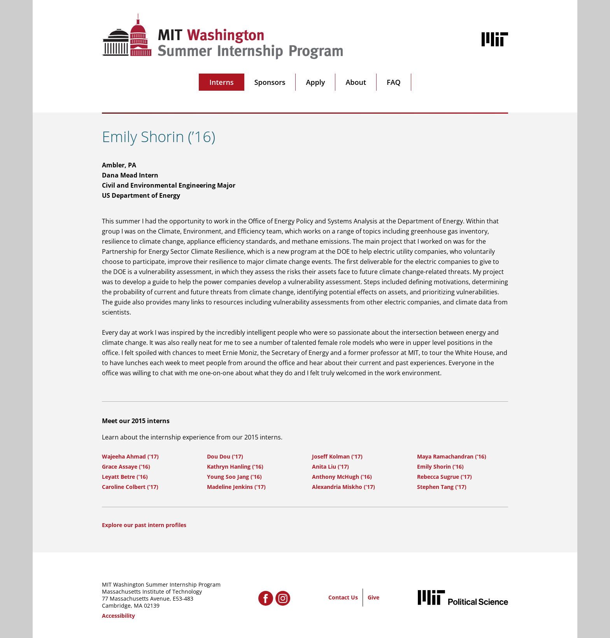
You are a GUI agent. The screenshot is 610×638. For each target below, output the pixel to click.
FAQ (394, 82)
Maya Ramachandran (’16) (451, 456)
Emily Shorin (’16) (440, 466)
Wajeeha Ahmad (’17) (130, 456)
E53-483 (183, 598)
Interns (221, 82)
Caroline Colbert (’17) (130, 486)
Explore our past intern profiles (144, 525)
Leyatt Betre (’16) (125, 476)
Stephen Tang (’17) (441, 486)
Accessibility (118, 615)
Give (373, 597)
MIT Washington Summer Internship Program (161, 584)
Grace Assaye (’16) (126, 466)
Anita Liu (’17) (330, 466)
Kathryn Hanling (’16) (235, 466)
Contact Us (343, 597)
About (355, 82)
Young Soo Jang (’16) (234, 476)
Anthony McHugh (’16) (342, 476)
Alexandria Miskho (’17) (343, 486)
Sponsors (270, 82)
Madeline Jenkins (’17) (236, 486)
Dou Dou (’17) (225, 456)
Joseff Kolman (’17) (337, 456)
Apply (315, 82)
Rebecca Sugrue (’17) (444, 476)
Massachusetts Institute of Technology (152, 591)
